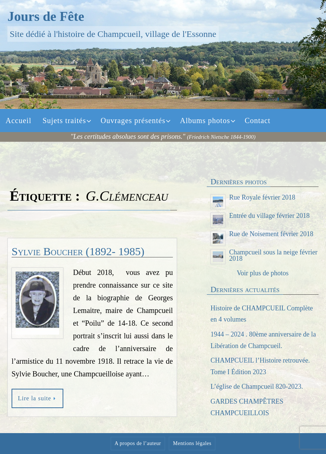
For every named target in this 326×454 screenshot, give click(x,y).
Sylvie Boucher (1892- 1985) (78, 251)
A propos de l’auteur (138, 443)
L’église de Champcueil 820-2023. (257, 386)
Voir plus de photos (262, 273)
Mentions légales (192, 443)
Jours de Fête (45, 16)
